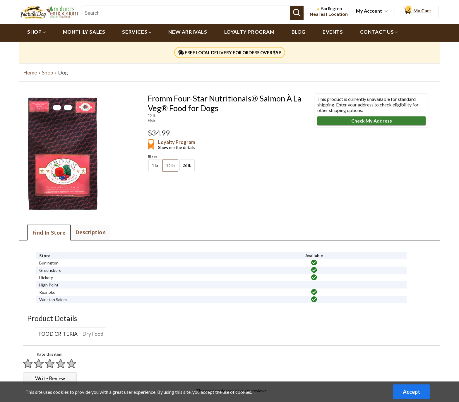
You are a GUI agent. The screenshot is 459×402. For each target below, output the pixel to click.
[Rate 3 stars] (50, 363)
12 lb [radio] (170, 165)
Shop (47, 72)
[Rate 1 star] (28, 363)
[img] (314, 263)
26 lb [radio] (187, 165)
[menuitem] (36, 33)
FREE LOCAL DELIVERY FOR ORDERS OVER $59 (229, 52)
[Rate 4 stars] (61, 363)
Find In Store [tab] (49, 232)
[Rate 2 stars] (39, 363)
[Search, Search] (185, 13)
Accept (411, 392)
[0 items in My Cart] (417, 11)
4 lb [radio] (155, 165)
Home (30, 72)
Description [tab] (90, 232)
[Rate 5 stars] (72, 363)
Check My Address (371, 120)
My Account (369, 10)
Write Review (50, 378)
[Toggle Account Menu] (386, 11)
